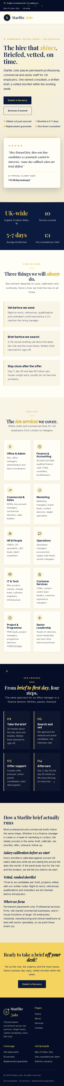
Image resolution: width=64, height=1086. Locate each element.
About (38, 1018)
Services (39, 1023)
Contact (39, 1028)
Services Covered (17, 111)
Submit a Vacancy (17, 100)
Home (38, 1014)
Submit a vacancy (43, 1061)
